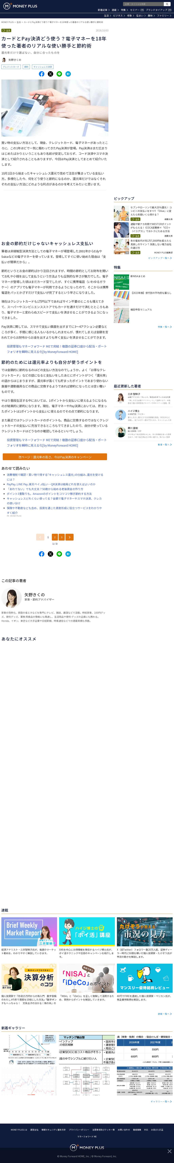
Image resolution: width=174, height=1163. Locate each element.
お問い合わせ (124, 1129)
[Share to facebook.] (41, 74)
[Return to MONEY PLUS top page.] (20, 6)
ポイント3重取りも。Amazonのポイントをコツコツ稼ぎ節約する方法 (49, 494)
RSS (146, 1129)
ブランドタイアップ (158, 10)
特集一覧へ (164, 326)
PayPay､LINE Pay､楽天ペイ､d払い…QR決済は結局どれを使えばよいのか (51, 484)
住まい (141, 15)
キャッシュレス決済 (42, 66)
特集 (124, 10)
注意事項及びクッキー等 (103, 1129)
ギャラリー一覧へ (160, 1101)
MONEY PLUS (7, 22)
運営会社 (34, 1129)
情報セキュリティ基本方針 (53, 1129)
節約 (26, 66)
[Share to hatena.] (68, 74)
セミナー (137, 10)
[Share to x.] (50, 74)
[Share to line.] (59, 74)
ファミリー (164, 15)
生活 (107, 15)
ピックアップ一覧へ (159, 257)
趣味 (151, 15)
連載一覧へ (164, 1013)
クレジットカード (11, 66)
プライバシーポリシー (79, 1129)
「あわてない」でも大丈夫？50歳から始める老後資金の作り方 (45, 489)
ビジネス (119, 15)
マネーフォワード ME (87, 1136)
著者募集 (137, 1129)
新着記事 (104, 10)
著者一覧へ (164, 444)
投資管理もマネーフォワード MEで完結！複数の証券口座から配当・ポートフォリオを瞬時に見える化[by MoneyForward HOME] (57, 349)
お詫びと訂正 (157, 1129)
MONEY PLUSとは (19, 1129)
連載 (115, 10)
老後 (130, 15)
